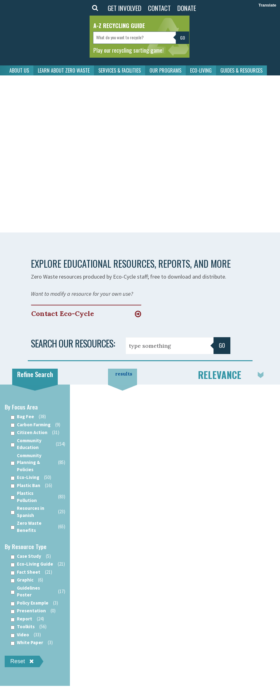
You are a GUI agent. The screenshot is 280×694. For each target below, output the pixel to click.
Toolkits (29, 626)
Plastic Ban (31, 485)
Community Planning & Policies (38, 462)
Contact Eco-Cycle (62, 313)
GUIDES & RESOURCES (241, 70)
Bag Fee (28, 416)
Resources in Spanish (38, 511)
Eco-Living (31, 477)
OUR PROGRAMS (165, 70)
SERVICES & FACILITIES (119, 70)
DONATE (186, 8)
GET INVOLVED (124, 8)
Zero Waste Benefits (38, 526)
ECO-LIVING (201, 70)
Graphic (27, 580)
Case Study (31, 556)
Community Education (38, 444)
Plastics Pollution (38, 496)
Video (26, 635)
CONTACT (159, 8)
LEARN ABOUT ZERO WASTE (64, 70)
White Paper (32, 642)
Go (222, 345)
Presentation (33, 611)
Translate (267, 5)
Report (27, 619)
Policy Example (34, 603)
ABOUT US (19, 70)
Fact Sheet (31, 572)
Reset (22, 661)
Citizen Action (35, 432)
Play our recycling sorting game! (128, 49)
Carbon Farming (35, 424)
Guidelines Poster (38, 591)
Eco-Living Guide (38, 564)
